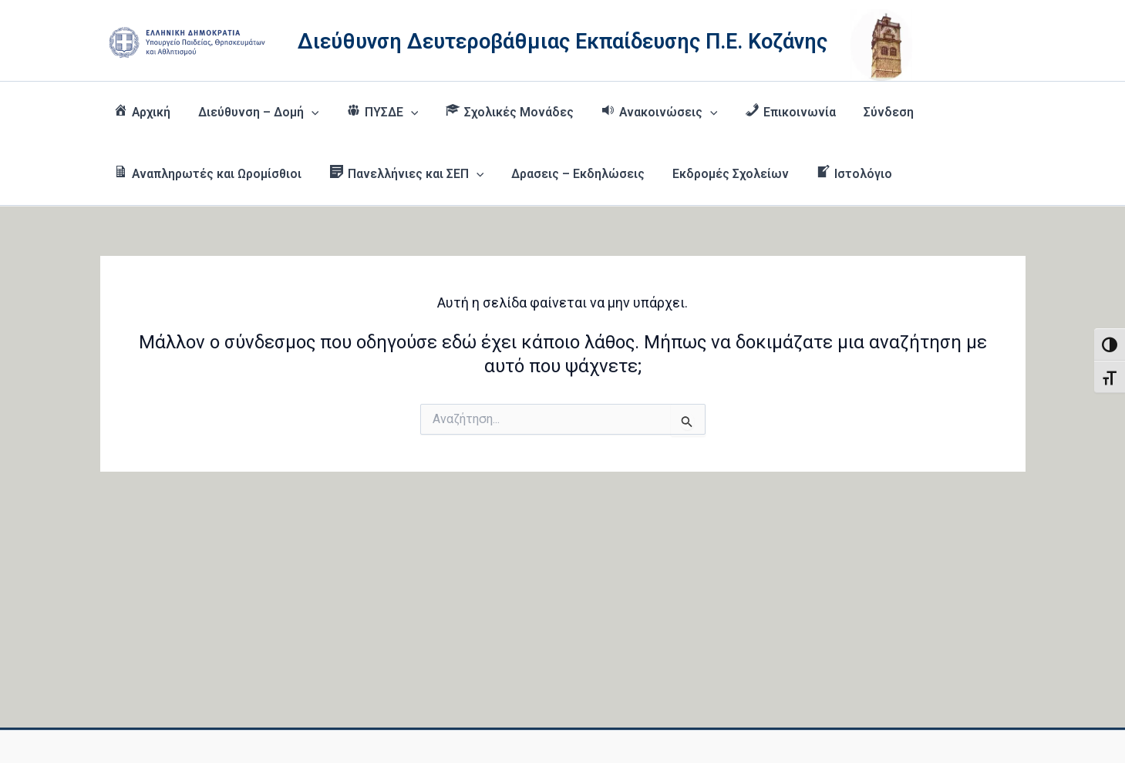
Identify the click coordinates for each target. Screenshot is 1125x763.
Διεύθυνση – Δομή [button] (256, 112)
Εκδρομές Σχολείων (724, 173)
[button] (310, 112)
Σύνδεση (877, 112)
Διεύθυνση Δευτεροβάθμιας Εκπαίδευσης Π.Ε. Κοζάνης (562, 41)
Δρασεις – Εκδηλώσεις (574, 173)
